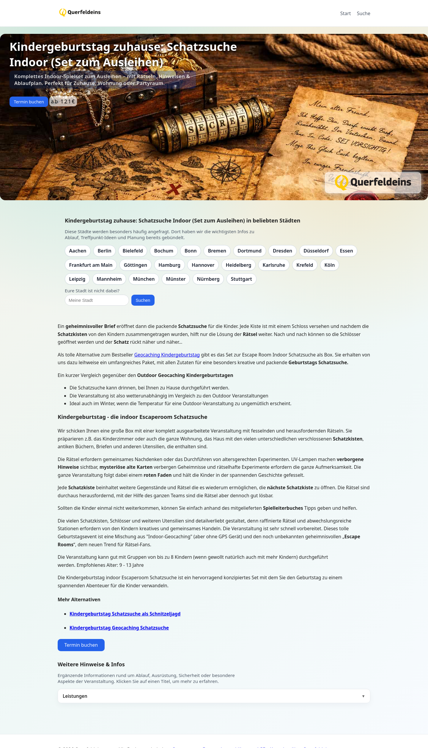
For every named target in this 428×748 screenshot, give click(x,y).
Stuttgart (241, 279)
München (144, 279)
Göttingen (135, 265)
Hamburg (169, 265)
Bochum (163, 250)
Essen (346, 250)
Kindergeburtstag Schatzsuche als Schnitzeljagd (125, 613)
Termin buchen (29, 102)
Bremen (217, 250)
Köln (329, 265)
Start (345, 13)
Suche (363, 13)
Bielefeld (133, 250)
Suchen (143, 300)
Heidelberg (238, 265)
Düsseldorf (315, 250)
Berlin (104, 250)
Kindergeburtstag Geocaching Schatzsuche (119, 627)
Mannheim (109, 279)
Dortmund (249, 250)
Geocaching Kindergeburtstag (167, 354)
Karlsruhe (274, 265)
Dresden (282, 250)
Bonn (191, 250)
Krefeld (304, 265)
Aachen (77, 250)
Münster (176, 279)
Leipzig (77, 279)
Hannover (203, 265)
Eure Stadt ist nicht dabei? (92, 290)
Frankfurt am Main (91, 265)
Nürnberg (208, 279)
